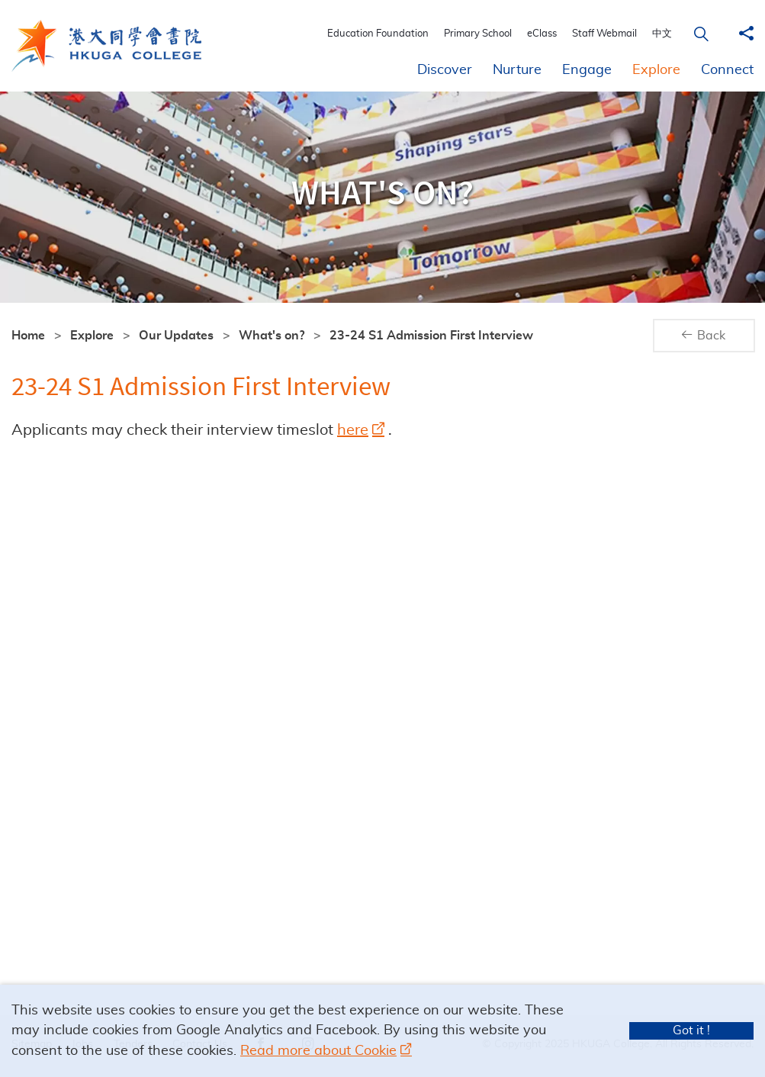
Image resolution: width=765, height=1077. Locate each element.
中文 (667, 34)
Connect (727, 70)
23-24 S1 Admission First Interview (431, 336)
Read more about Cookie (318, 1051)
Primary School (483, 34)
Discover (444, 70)
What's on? (271, 336)
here (352, 430)
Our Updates (176, 336)
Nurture (517, 70)
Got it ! (691, 1030)
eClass (547, 34)
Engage (587, 70)
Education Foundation (383, 34)
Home (28, 336)
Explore (656, 70)
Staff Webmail (609, 34)
